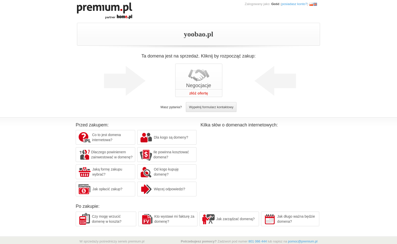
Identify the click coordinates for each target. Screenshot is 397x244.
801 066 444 (257, 241)
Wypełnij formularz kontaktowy (211, 107)
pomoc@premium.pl (302, 241)
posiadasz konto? (294, 4)
